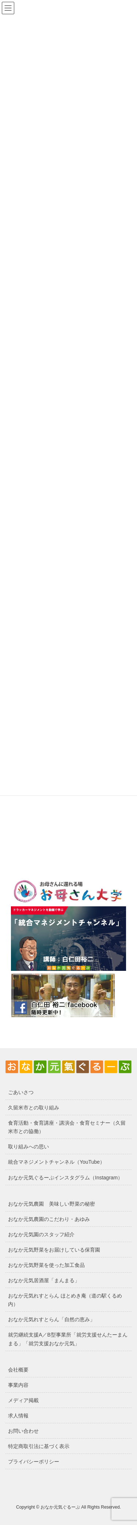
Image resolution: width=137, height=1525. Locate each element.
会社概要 (18, 1370)
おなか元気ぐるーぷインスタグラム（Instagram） (65, 1177)
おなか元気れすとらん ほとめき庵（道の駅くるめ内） (65, 1300)
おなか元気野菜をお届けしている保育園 (54, 1250)
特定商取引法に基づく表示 (38, 1446)
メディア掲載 (23, 1400)
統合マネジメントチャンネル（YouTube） (56, 1162)
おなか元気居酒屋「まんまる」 (44, 1280)
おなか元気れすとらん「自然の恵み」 (51, 1319)
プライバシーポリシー (33, 1461)
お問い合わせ (23, 1431)
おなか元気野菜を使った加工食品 (46, 1265)
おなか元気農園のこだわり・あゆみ (49, 1219)
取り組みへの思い (28, 1146)
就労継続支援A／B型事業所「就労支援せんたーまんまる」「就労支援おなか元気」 (68, 1339)
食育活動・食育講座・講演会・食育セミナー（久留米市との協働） (67, 1127)
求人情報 (18, 1416)
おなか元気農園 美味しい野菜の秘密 (51, 1204)
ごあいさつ (21, 1092)
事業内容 (18, 1385)
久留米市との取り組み (33, 1107)
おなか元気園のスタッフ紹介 (41, 1234)
